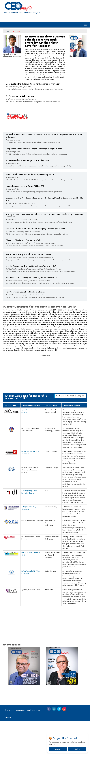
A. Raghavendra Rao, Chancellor (28, 548)
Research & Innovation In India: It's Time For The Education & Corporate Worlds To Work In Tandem (44, 176)
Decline (77, 749)
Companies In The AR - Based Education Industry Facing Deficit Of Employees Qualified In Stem (44, 240)
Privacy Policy (25, 751)
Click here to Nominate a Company (70, 436)
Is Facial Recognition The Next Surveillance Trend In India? (31, 307)
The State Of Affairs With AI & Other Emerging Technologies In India (35, 269)
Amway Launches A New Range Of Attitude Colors (27, 201)
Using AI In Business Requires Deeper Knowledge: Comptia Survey (34, 189)
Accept (57, 749)
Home (7, 31)
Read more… (53, 744)
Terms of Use (35, 751)
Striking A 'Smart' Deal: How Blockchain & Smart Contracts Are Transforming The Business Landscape (44, 256)
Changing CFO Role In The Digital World (23, 281)
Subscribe (8, 758)
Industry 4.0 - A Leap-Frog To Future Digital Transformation (31, 318)
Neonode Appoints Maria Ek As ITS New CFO (25, 227)
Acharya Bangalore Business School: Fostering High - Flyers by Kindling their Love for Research (45, 41)
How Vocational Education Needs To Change (25, 332)
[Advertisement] (45, 103)
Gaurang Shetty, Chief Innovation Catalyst (29, 532)
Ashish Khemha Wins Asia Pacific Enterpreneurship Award (30, 215)
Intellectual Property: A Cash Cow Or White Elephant (28, 295)
